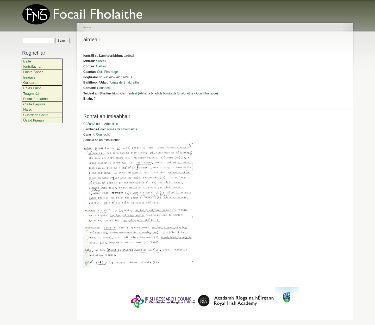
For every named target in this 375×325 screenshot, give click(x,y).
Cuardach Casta (35, 115)
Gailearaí (30, 83)
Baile (27, 61)
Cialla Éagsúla (34, 104)
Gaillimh (102, 66)
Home (87, 27)
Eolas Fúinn (32, 88)
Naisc (27, 109)
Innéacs (29, 77)
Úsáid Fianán (33, 120)
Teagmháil (31, 93)
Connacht (104, 88)
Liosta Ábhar (33, 72)
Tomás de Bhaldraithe (124, 82)
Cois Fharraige (107, 72)
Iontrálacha (31, 66)
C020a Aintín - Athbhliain (100, 124)
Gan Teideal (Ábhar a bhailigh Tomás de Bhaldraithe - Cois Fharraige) (169, 93)
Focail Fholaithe (35, 99)
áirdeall (101, 61)
